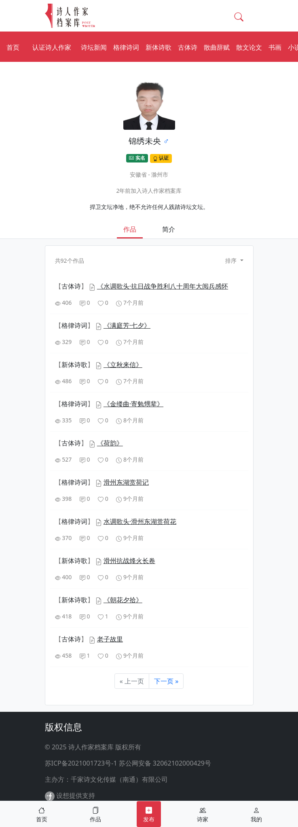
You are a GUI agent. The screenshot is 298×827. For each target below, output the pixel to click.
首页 (12, 47)
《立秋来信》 (123, 364)
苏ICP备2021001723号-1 (81, 763)
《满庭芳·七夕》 (127, 325)
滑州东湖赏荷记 (126, 482)
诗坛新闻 (94, 47)
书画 (274, 47)
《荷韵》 (110, 443)
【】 (72, 286)
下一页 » (166, 681)
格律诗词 (126, 47)
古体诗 (187, 47)
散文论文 (249, 47)
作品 (129, 229)
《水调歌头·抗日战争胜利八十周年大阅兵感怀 (162, 286)
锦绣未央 (145, 140)
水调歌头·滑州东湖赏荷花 (140, 521)
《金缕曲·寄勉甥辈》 (133, 403)
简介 (168, 229)
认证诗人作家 (51, 47)
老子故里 (110, 639)
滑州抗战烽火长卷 (129, 560)
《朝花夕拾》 (123, 599)
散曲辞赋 (217, 47)
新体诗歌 (158, 47)
